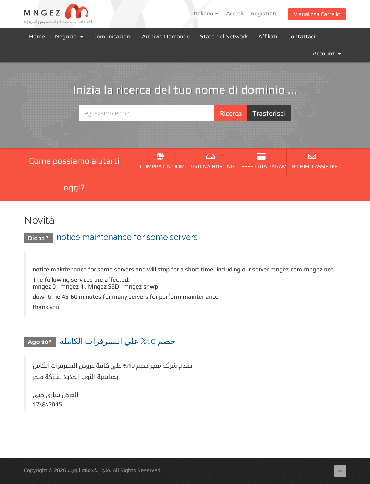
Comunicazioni (112, 36)
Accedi (234, 13)
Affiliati (267, 36)
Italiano (206, 13)
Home (37, 36)
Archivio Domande (166, 36)
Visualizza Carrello (317, 14)
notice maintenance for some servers (127, 237)
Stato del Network (224, 36)
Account (327, 53)
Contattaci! (302, 36)
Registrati (263, 13)
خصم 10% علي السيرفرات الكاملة (117, 341)
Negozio (69, 36)
